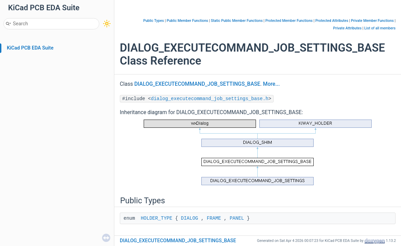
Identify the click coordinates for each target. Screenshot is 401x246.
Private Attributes (347, 28)
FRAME (214, 218)
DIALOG (189, 218)
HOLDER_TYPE (156, 218)
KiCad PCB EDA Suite (30, 48)
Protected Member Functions (289, 20)
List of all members (380, 28)
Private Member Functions (372, 20)
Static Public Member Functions (237, 20)
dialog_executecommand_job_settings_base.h (209, 98)
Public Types (153, 20)
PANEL (237, 218)
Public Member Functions (187, 20)
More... (271, 84)
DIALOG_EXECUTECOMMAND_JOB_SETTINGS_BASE (197, 84)
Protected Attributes (331, 20)
